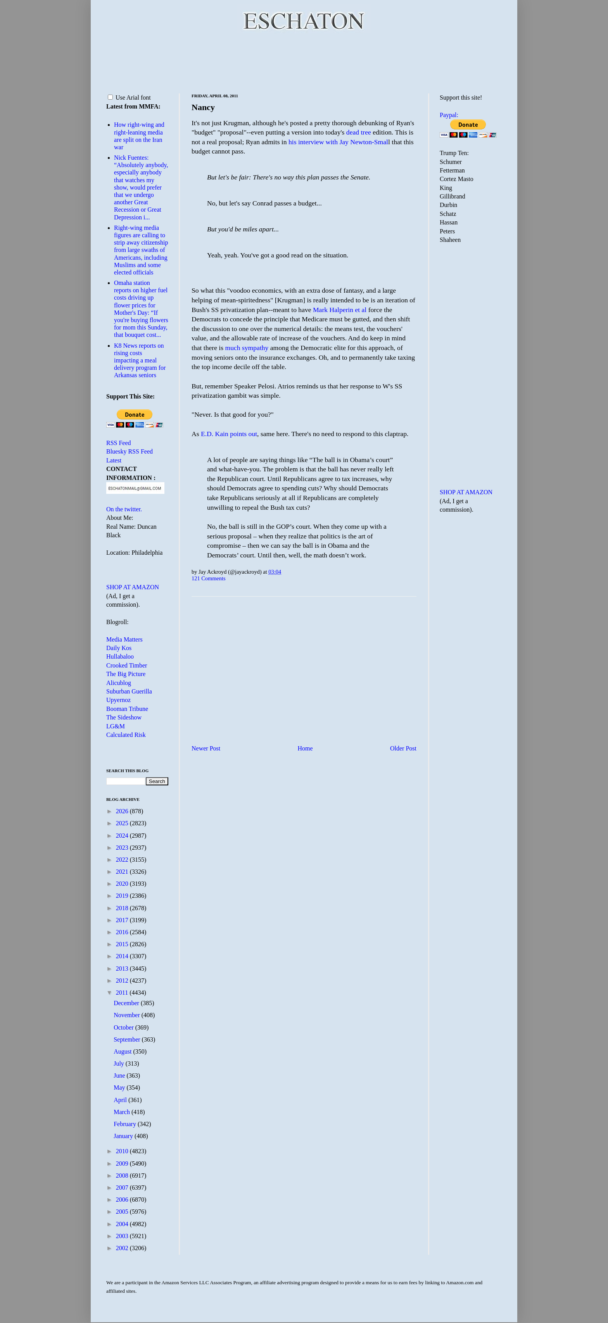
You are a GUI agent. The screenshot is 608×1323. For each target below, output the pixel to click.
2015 (123, 944)
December (127, 1003)
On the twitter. (124, 509)
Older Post (403, 748)
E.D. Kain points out (229, 434)
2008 (123, 1175)
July (120, 1063)
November (128, 1015)
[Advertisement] (304, 62)
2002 (123, 1248)
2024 (123, 835)
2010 (123, 1151)
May (120, 1087)
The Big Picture (125, 674)
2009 (123, 1163)
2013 (123, 968)
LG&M (115, 726)
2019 (123, 895)
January (124, 1136)
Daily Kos (118, 648)
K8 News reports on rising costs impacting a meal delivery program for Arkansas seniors (140, 360)
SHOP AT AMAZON (132, 587)
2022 (123, 859)
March (122, 1112)
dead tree (359, 132)
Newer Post (206, 748)
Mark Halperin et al (340, 310)
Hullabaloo (120, 656)
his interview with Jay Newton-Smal (338, 142)
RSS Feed (118, 443)
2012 (123, 980)
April (121, 1100)
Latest (113, 460)
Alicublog (118, 683)
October (124, 1027)
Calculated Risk (126, 734)
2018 (123, 908)
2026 (123, 811)
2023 (123, 847)
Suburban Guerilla (129, 691)
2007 (123, 1187)
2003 (123, 1236)
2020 (123, 883)
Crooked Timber (126, 665)
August (123, 1051)
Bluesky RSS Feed (129, 451)
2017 (123, 920)
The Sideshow (124, 717)
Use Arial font (129, 97)
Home (305, 748)
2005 (123, 1211)
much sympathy (246, 348)
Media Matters (124, 639)
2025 (123, 823)
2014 (123, 956)
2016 (123, 932)
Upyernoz (118, 700)
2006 (123, 1199)
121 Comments (209, 578)
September (128, 1039)
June (120, 1075)
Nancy (203, 107)
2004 (123, 1224)
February (126, 1124)
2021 (123, 871)
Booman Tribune (127, 708)
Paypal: (449, 115)
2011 (123, 992)
